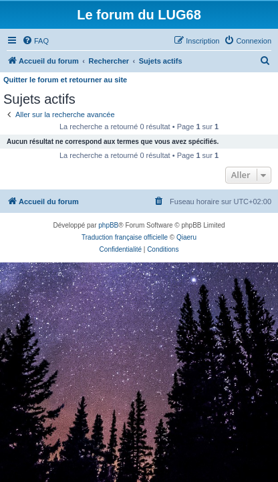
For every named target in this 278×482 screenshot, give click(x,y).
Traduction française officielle (125, 237)
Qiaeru (186, 237)
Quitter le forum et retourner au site (65, 80)
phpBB (108, 225)
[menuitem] (35, 41)
